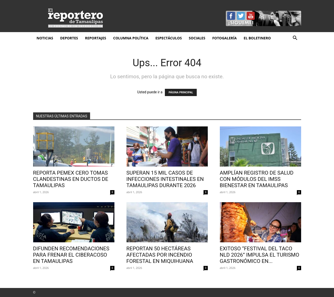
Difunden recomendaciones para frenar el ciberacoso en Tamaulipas (71, 255)
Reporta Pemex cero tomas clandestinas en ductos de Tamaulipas (70, 179)
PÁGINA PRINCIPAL (181, 92)
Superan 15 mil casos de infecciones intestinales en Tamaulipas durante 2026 (165, 179)
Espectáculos (168, 38)
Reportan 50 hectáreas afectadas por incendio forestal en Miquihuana (159, 255)
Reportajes (95, 38)
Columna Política (130, 38)
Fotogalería (224, 38)
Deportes (69, 38)
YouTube (251, 16)
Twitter (241, 16)
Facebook (231, 16)
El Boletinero (257, 38)
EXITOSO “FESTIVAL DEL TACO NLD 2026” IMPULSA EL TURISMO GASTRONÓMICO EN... (259, 255)
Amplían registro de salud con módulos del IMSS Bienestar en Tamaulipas (257, 179)
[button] (295, 38)
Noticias (45, 38)
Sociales (197, 38)
